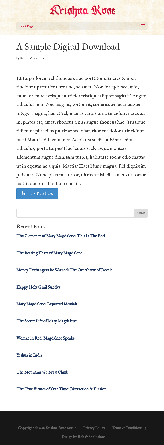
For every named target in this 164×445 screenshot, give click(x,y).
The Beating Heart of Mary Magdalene (49, 253)
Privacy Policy (94, 428)
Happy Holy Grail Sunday (38, 287)
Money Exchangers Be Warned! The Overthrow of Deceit (64, 270)
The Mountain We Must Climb (42, 372)
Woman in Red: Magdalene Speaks (45, 338)
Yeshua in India (29, 355)
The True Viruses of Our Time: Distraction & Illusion (61, 389)
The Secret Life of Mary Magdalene (46, 321)
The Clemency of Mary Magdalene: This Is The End (60, 236)
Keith (23, 58)
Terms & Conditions (127, 428)
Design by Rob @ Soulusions (83, 437)
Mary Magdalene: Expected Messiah (46, 304)
